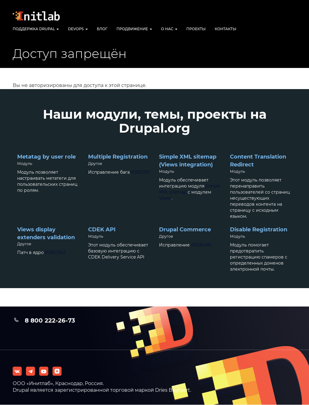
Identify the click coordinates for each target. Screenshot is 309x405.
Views (165, 198)
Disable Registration (258, 229)
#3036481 (201, 245)
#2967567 (55, 252)
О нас (169, 29)
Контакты (226, 29)
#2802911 (140, 172)
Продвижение (134, 29)
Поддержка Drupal (36, 29)
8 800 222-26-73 (50, 320)
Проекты (196, 29)
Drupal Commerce (185, 229)
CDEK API (102, 229)
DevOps (78, 29)
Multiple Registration (118, 156)
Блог (102, 29)
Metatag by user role (46, 156)
